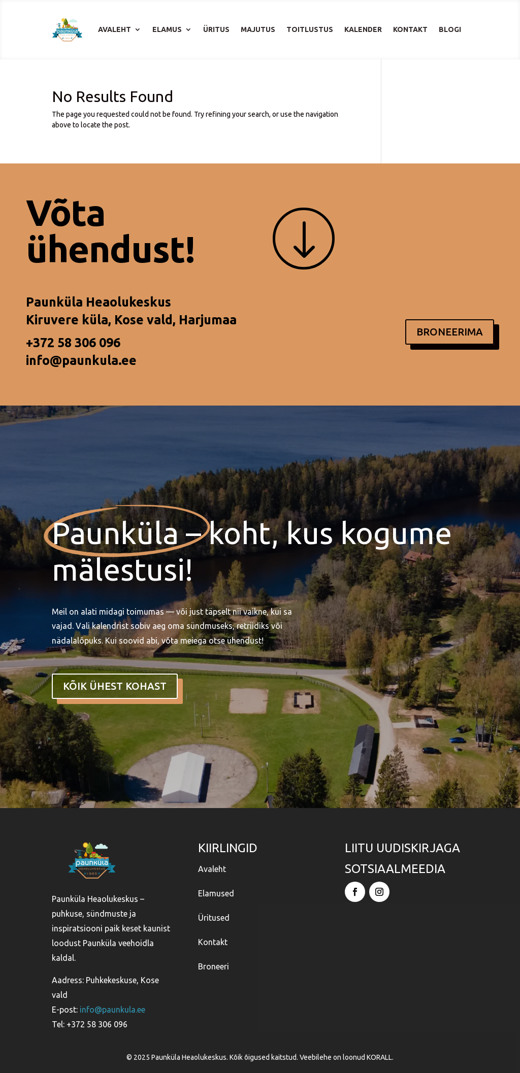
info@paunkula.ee (81, 360)
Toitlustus (309, 29)
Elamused (216, 892)
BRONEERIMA (449, 332)
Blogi (450, 29)
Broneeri (213, 965)
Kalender (363, 29)
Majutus (258, 29)
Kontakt (410, 29)
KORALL (379, 1057)
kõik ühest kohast (115, 686)
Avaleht (114, 29)
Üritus (216, 29)
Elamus (167, 29)
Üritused (214, 917)
